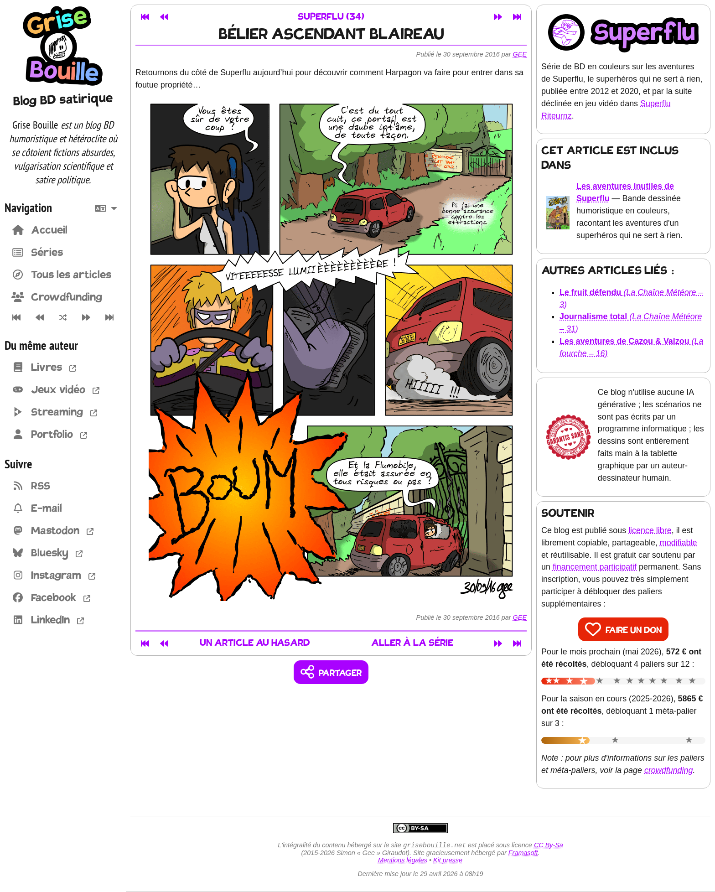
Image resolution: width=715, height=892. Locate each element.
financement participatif (595, 566)
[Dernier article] (109, 317)
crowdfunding (668, 770)
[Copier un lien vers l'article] (331, 672)
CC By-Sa (548, 846)
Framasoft (523, 853)
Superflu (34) (331, 17)
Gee (520, 54)
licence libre (650, 530)
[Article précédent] (39, 317)
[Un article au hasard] (62, 317)
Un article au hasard (255, 643)
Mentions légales (402, 861)
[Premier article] (16, 317)
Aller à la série (412, 643)
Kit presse (447, 861)
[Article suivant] (86, 317)
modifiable (678, 542)
